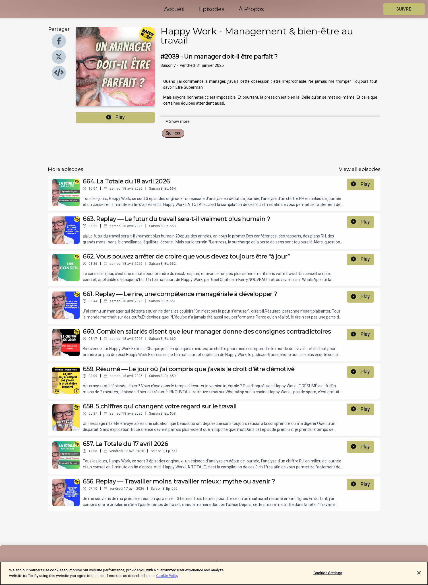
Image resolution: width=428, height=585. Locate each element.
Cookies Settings (327, 576)
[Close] (419, 576)
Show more (177, 121)
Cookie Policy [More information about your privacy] (167, 579)
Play (115, 117)
